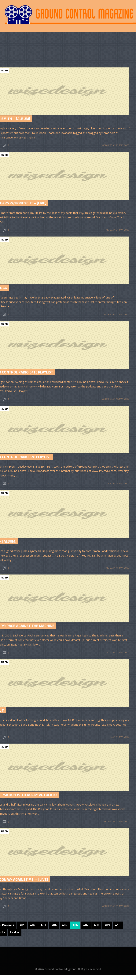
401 (22, 925)
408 (96, 925)
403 (43, 925)
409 (107, 925)
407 (85, 925)
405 (64, 925)
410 (117, 925)
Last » (14, 932)
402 (32, 925)
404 (54, 925)
